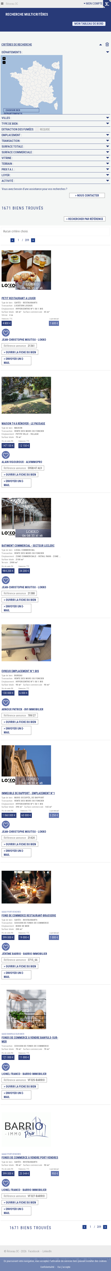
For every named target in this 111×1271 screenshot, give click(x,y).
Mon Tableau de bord (88, 23)
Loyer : (55, 175)
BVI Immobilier (33, 709)
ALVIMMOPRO (34, 462)
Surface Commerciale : (55, 152)
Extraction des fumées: (26, 129)
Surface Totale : (55, 146)
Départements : (55, 52)
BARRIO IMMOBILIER (35, 953)
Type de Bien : (55, 123)
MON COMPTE (93, 3)
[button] (2, 3)
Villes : (55, 118)
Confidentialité (47, 1267)
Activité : (55, 181)
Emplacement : (55, 135)
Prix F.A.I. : (55, 169)
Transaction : (55, 141)
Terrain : (55, 164)
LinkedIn (47, 1251)
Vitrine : (55, 158)
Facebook (33, 1251)
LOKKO (42, 339)
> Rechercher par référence (84, 219)
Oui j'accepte (64, 1267)
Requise (42, 129)
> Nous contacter (87, 195)
